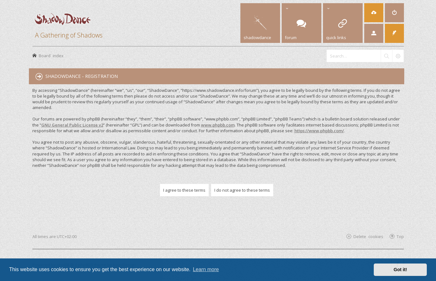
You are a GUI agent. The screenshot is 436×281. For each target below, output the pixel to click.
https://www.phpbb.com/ (319, 131)
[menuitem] (394, 12)
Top (400, 236)
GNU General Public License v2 (72, 125)
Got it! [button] (400, 269)
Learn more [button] (206, 269)
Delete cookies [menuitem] (368, 236)
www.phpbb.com (218, 125)
